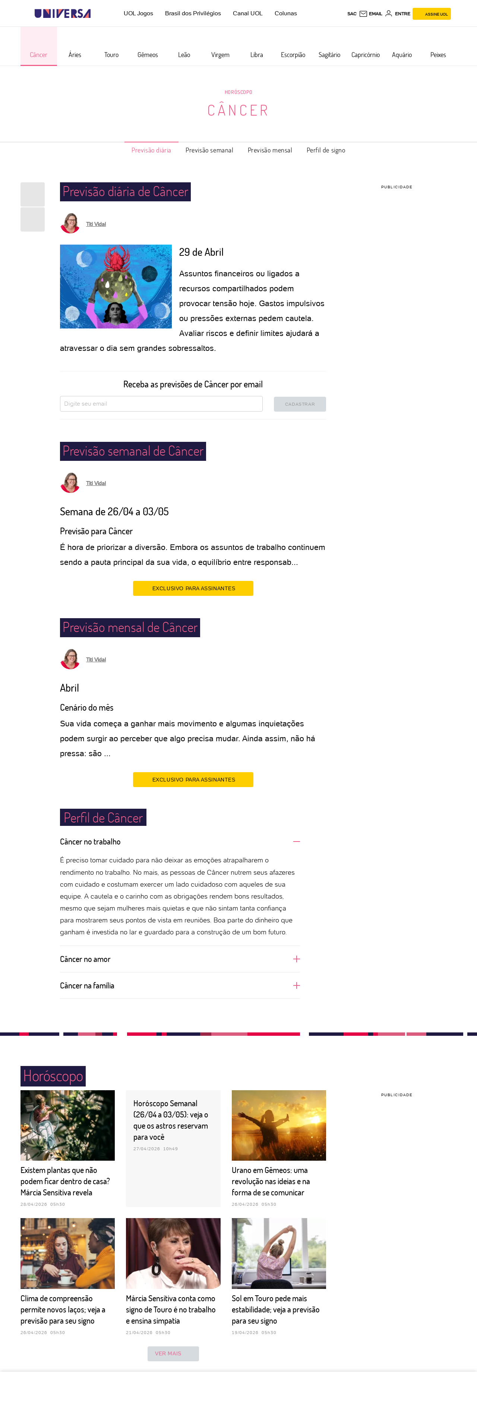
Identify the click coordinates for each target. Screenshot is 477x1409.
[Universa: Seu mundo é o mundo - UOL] (63, 13)
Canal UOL (248, 13)
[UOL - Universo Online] (97, 13)
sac (352, 13)
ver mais (173, 1353)
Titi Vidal (96, 224)
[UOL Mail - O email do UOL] (370, 13)
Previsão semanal (210, 149)
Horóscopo (238, 91)
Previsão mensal (270, 149)
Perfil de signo (326, 149)
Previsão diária (151, 149)
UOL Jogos (138, 13)
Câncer (238, 109)
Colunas (286, 13)
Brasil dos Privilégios (193, 13)
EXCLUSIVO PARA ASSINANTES (193, 588)
